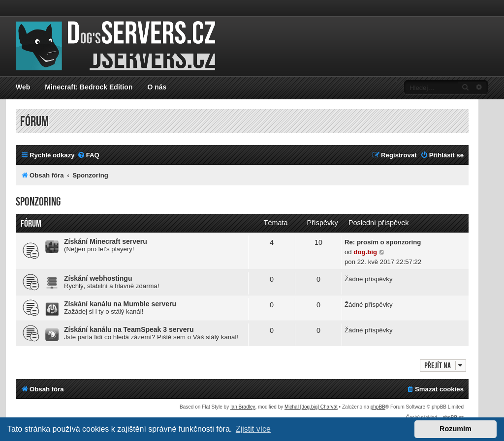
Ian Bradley (242, 407)
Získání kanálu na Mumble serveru (120, 304)
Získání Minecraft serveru (105, 241)
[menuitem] (88, 155)
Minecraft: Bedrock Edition (88, 87)
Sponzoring (38, 202)
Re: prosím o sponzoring (383, 242)
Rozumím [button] (456, 429)
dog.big (365, 252)
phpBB (378, 407)
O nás (156, 87)
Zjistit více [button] (253, 429)
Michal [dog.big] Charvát (311, 407)
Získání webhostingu (98, 278)
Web (23, 87)
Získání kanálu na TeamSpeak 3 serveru (129, 329)
